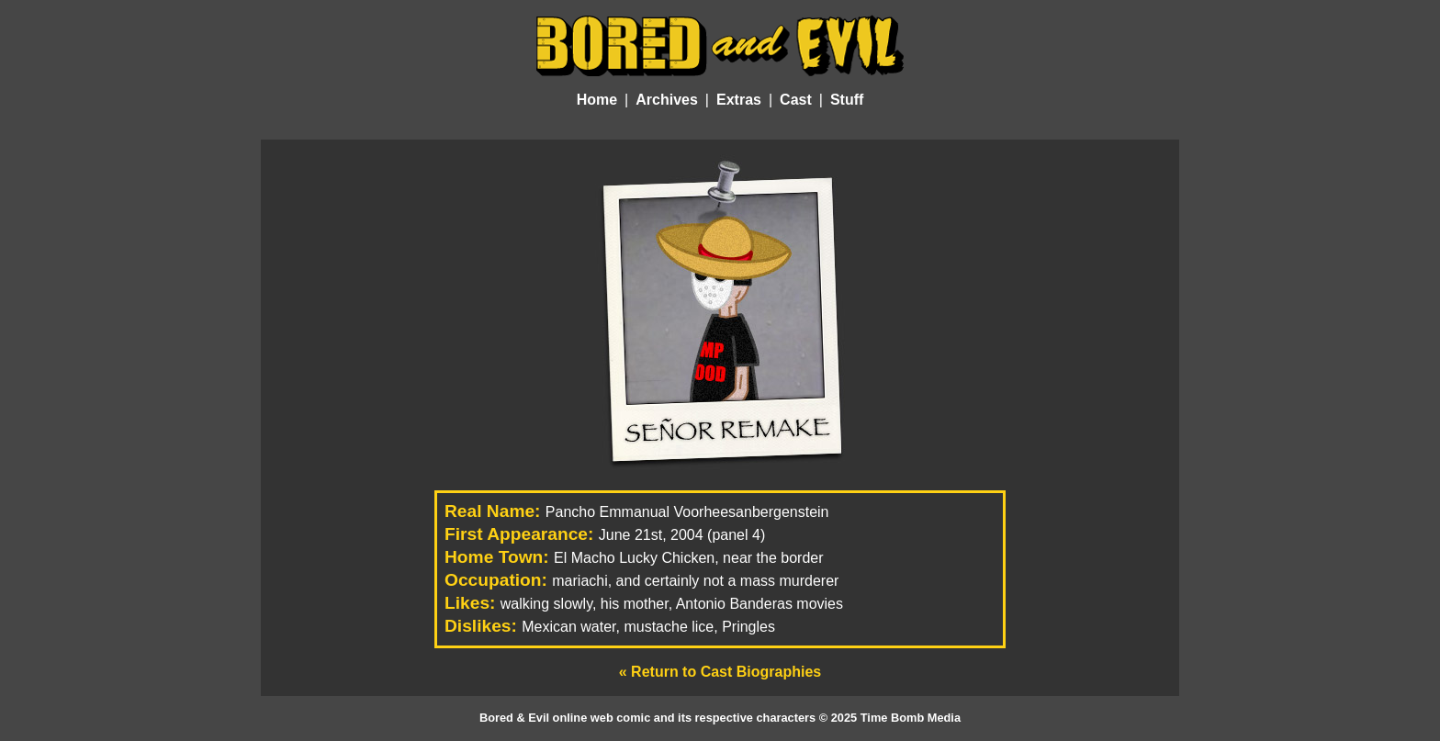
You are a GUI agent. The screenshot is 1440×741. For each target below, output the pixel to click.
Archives (667, 99)
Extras (738, 99)
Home (597, 99)
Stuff (846, 99)
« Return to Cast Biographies (720, 671)
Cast (796, 99)
